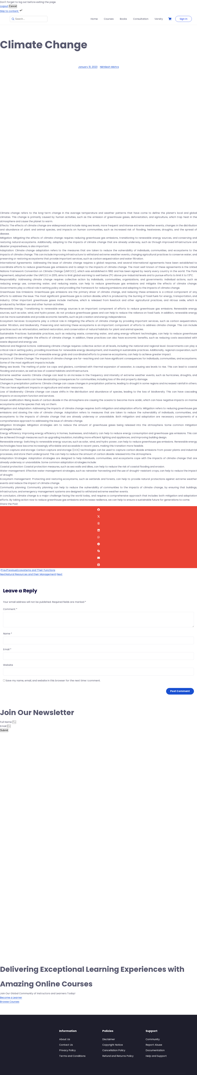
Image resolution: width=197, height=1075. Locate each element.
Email (7, 649)
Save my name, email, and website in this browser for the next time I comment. (53, 680)
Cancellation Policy (113, 1050)
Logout (4, 6)
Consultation (140, 19)
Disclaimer (108, 1039)
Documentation (155, 1050)
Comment (10, 609)
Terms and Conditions (72, 1056)
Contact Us (66, 1045)
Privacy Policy (67, 1050)
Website (8, 665)
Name (7, 633)
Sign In (183, 19)
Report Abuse (154, 1045)
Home (94, 19)
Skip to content (11, 11)
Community (153, 1039)
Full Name (6, 722)
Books (123, 19)
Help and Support (156, 1056)
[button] (98, 509)
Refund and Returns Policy (118, 1056)
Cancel (13, 6)
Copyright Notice (112, 1045)
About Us (64, 1039)
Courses (109, 19)
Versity (158, 19)
